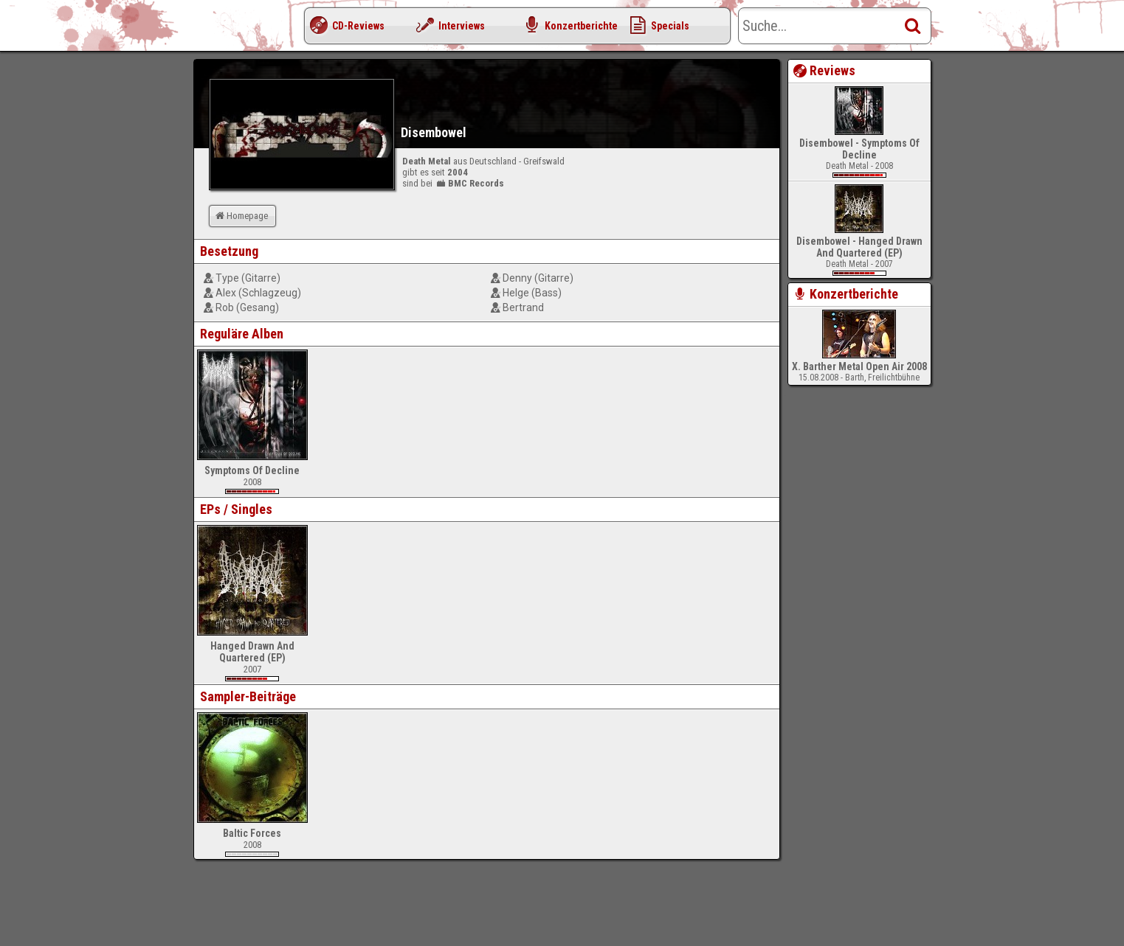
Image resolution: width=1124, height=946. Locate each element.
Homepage (240, 215)
